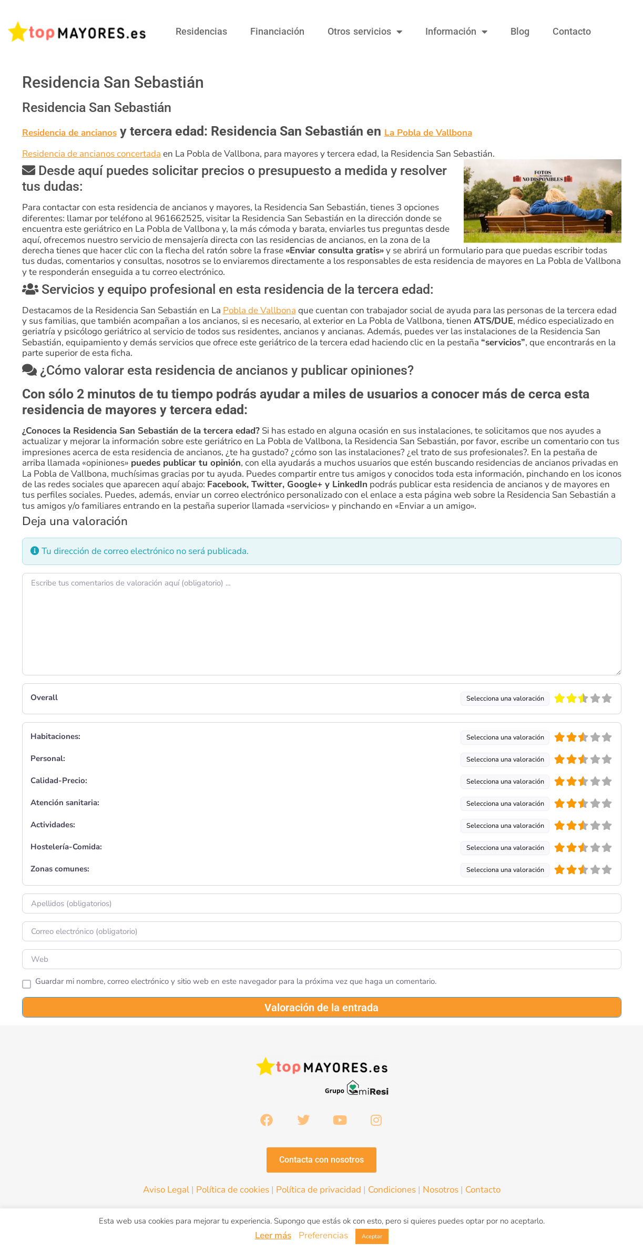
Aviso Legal (166, 1191)
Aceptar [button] (372, 1236)
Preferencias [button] (323, 1235)
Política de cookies (232, 1191)
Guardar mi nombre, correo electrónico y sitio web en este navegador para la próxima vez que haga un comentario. (235, 981)
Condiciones (392, 1191)
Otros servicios (365, 32)
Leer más (273, 1235)
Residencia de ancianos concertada (91, 154)
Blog (520, 31)
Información (456, 32)
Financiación (277, 31)
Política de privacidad (318, 1191)
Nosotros (440, 1191)
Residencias (201, 31)
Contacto (572, 31)
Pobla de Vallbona (259, 310)
